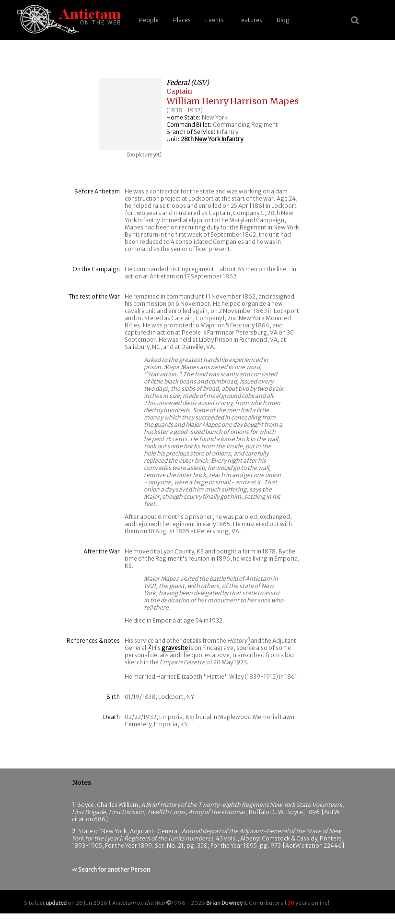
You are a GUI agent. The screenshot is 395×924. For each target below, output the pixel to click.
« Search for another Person (111, 869)
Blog (283, 20)
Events (214, 20)
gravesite (175, 647)
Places (182, 20)
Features (250, 20)
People (149, 20)
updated (56, 903)
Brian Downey (224, 903)
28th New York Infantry (212, 139)
